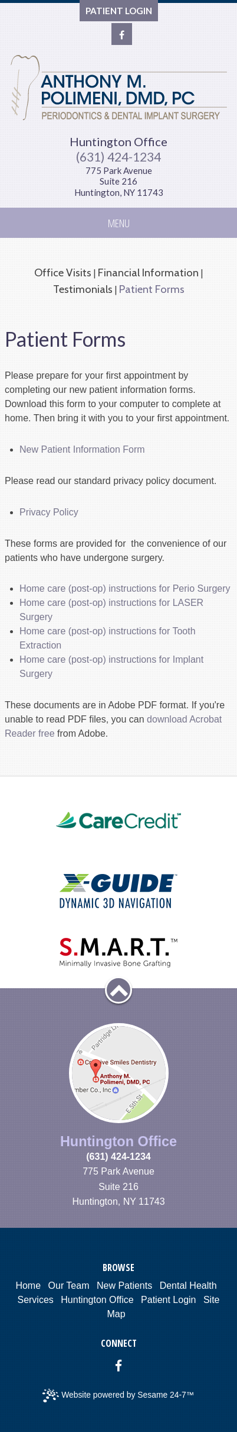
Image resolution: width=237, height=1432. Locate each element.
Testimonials (83, 289)
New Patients (124, 1286)
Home (28, 1286)
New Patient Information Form (82, 449)
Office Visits (62, 272)
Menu (119, 223)
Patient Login (168, 1300)
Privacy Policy (48, 512)
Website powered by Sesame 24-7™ (118, 1395)
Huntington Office (118, 141)
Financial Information (148, 272)
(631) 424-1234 (118, 157)
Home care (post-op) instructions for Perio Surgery (124, 588)
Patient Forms (152, 289)
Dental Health (188, 1286)
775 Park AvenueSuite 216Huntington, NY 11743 (118, 181)
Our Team (69, 1286)
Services (35, 1300)
